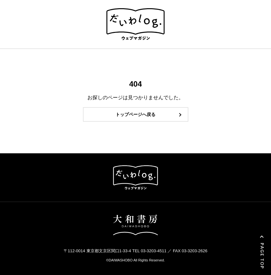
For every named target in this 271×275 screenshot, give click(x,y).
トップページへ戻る (135, 114)
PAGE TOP (262, 256)
